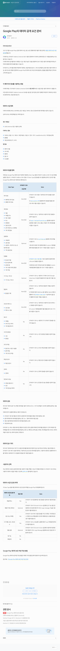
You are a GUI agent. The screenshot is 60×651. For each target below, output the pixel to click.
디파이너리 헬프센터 (20, 19)
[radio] (26, 591)
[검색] (30, 11)
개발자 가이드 (30, 19)
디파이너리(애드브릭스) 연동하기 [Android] (13, 615)
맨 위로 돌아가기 (7, 604)
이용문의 (54, 2)
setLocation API (35, 201)
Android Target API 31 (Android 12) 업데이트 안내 (16, 618)
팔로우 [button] (54, 36)
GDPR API (25, 471)
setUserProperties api (40, 220)
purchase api (42, 239)
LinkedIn (8, 582)
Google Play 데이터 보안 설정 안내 (13, 613)
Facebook (4, 582)
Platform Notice (40, 19)
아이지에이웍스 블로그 (32, 2)
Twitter (6, 582)
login (32, 220)
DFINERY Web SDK (40, 294)
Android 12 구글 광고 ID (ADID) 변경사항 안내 (14, 623)
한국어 (53, 647)
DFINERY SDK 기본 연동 (35, 259)
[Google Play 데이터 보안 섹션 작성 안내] (18, 559)
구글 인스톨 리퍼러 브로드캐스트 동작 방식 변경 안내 (15, 620)
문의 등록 (35, 598)
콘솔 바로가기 (41, 2)
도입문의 (48, 2)
